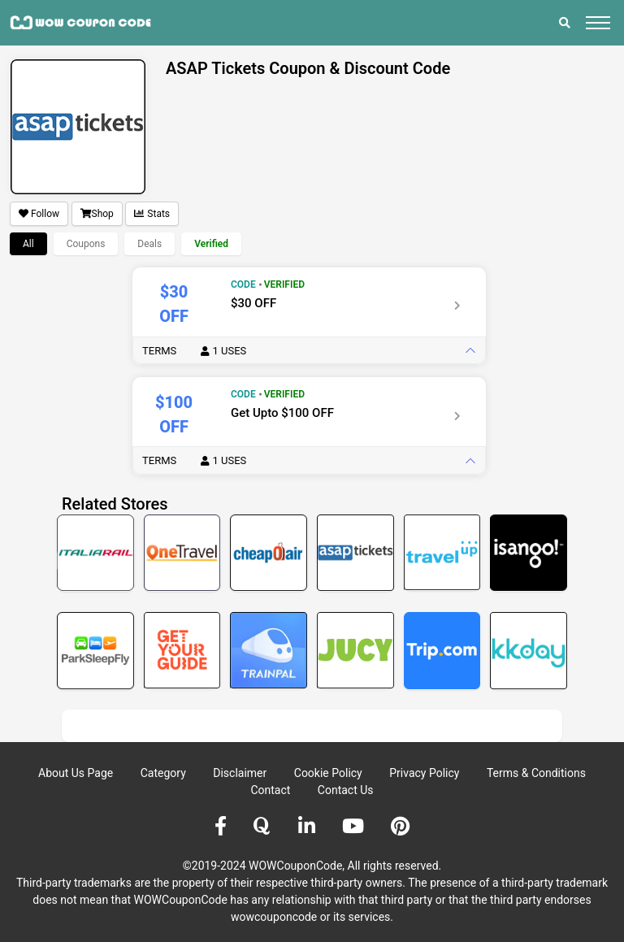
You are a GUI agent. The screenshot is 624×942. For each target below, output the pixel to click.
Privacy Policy (424, 772)
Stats (152, 213)
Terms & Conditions (536, 772)
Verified (211, 244)
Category (163, 772)
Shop (97, 213)
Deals (149, 244)
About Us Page (75, 772)
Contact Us (346, 790)
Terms (194, 351)
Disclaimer (239, 772)
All (28, 244)
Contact (270, 790)
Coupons (86, 244)
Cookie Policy (328, 772)
